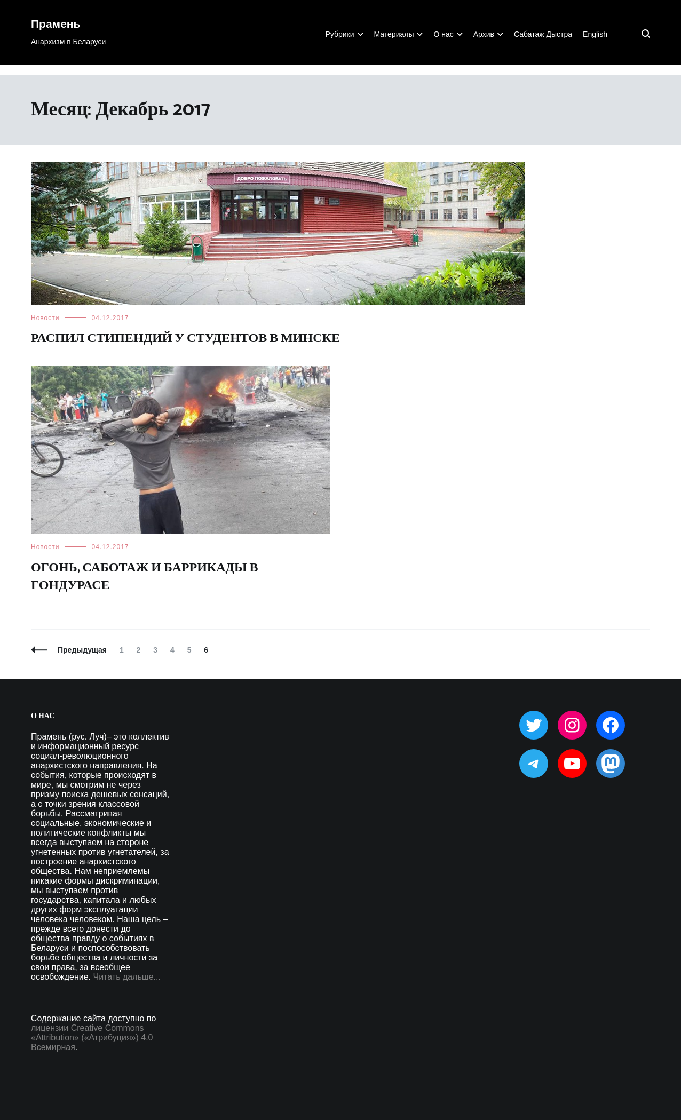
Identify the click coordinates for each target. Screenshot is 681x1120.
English (595, 34)
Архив (483, 34)
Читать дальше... (127, 976)
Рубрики (339, 34)
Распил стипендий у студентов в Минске (185, 338)
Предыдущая (82, 650)
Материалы (394, 34)
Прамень (55, 24)
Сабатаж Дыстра (543, 34)
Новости (45, 318)
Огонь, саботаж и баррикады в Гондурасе (144, 577)
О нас (443, 34)
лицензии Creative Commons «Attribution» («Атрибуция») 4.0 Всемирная (92, 1037)
